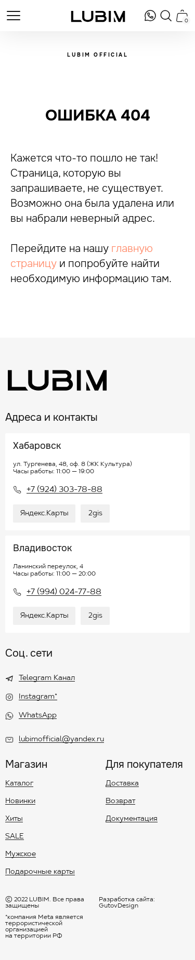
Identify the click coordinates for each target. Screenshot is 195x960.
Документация (132, 819)
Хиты (14, 819)
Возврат (120, 801)
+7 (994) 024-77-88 (64, 592)
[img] (150, 15)
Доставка (122, 784)
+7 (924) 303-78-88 (64, 490)
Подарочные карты (40, 872)
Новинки (20, 801)
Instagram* (38, 697)
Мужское (20, 854)
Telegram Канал (47, 678)
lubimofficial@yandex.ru (61, 739)
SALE (14, 837)
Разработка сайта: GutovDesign (127, 903)
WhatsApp (38, 715)
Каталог (19, 784)
